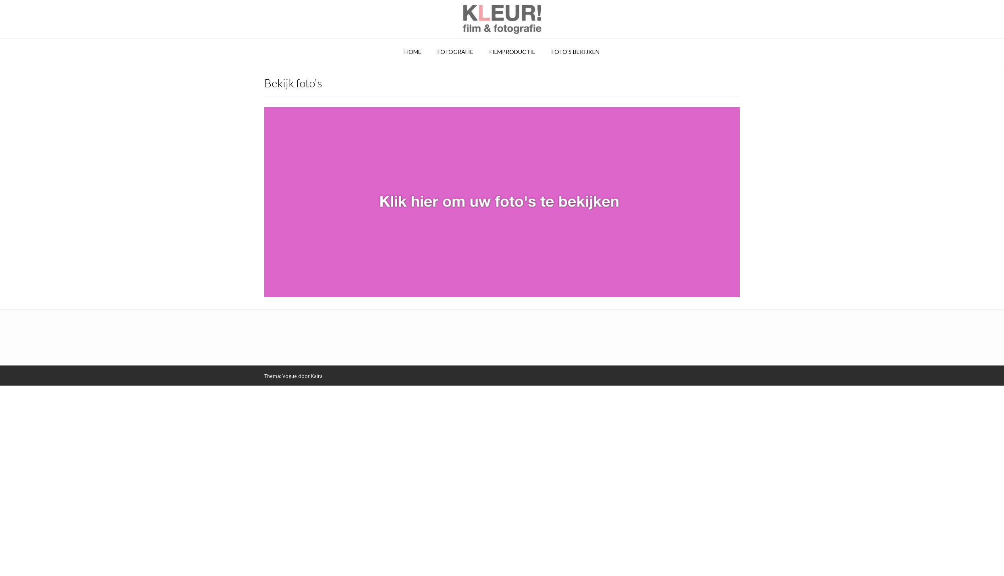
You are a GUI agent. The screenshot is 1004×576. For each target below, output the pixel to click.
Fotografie (455, 51)
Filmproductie (512, 51)
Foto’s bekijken (575, 51)
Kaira (317, 376)
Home (413, 51)
